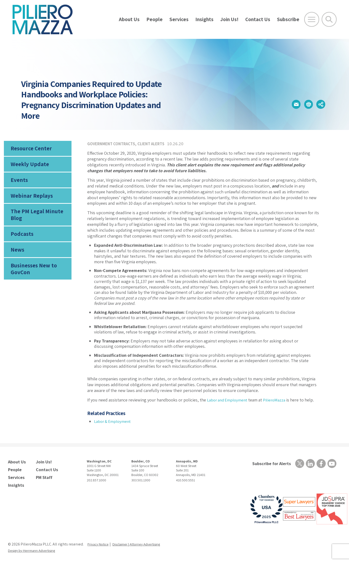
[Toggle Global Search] (329, 19)
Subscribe (288, 19)
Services (179, 19)
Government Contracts (112, 143)
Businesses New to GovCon (33, 276)
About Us (129, 19)
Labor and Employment (228, 400)
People (154, 19)
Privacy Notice (99, 541)
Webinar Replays (30, 199)
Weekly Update (28, 165)
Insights (204, 19)
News (17, 256)
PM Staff (43, 475)
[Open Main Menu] (311, 19)
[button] (289, 104)
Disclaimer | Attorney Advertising (142, 541)
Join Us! (229, 19)
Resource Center (30, 148)
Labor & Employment (113, 421)
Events (19, 182)
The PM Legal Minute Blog (35, 219)
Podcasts (21, 239)
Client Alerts (155, 143)
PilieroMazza (277, 400)
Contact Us (257, 19)
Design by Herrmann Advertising (34, 547)
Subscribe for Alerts (270, 463)
